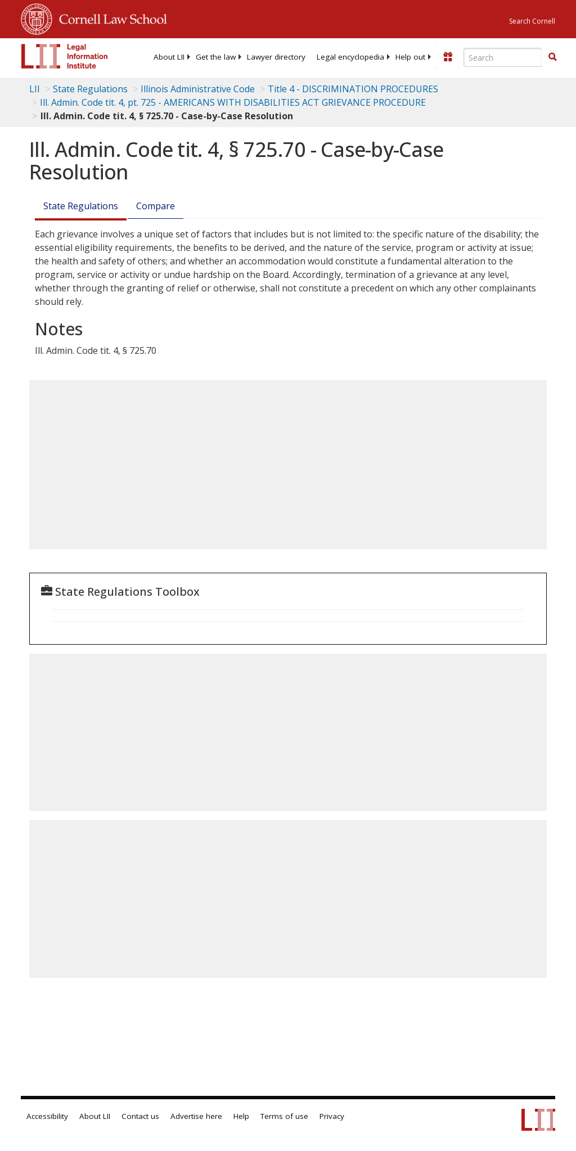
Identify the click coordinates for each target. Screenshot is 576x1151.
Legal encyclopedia (350, 57)
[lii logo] (64, 56)
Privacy (332, 1116)
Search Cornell (532, 21)
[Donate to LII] (447, 57)
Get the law (216, 57)
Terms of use (284, 1116)
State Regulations (90, 89)
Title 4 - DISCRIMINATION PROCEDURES (353, 89)
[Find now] (552, 57)
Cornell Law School (109, 17)
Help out (410, 57)
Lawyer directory (276, 57)
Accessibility (47, 1116)
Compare (155, 206)
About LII (169, 57)
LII (34, 89)
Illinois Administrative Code (198, 89)
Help (241, 1116)
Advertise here (196, 1116)
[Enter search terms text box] (503, 57)
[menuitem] (169, 56)
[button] (552, 57)
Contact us (140, 1116)
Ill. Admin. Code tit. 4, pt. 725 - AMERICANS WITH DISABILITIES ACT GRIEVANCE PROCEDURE (233, 102)
